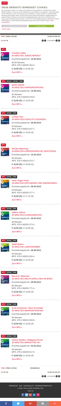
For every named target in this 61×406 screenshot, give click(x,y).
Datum (14, 36)
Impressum (13, 386)
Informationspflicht (43, 386)
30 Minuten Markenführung (27, 310)
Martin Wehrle (18, 85)
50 (7, 40)
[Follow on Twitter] (26, 394)
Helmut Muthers (19, 340)
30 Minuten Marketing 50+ (26, 342)
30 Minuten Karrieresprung (28, 87)
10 (2, 40)
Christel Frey (17, 117)
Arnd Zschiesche (19, 308)
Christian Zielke (19, 53)
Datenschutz (28, 386)
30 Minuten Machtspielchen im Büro (32, 279)
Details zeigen (6, 29)
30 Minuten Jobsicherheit (26, 55)
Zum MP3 (16, 72)
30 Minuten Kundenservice (27, 215)
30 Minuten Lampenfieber (26, 247)
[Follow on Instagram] (38, 394)
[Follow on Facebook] (22, 394)
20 (4, 40)
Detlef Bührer (18, 244)
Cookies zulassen (41, 26)
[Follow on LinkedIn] (34, 394)
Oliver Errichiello (35, 308)
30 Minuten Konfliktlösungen (29, 119)
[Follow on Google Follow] (30, 394)
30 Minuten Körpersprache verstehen (34, 151)
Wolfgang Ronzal (35, 340)
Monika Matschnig (20, 149)
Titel (3, 36)
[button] (6, 403)
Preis (8, 36)
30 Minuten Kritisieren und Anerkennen (34, 183)
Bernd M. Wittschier (20, 276)
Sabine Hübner (18, 212)
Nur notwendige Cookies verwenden (14, 26)
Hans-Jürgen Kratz (20, 180)
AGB (20, 386)
